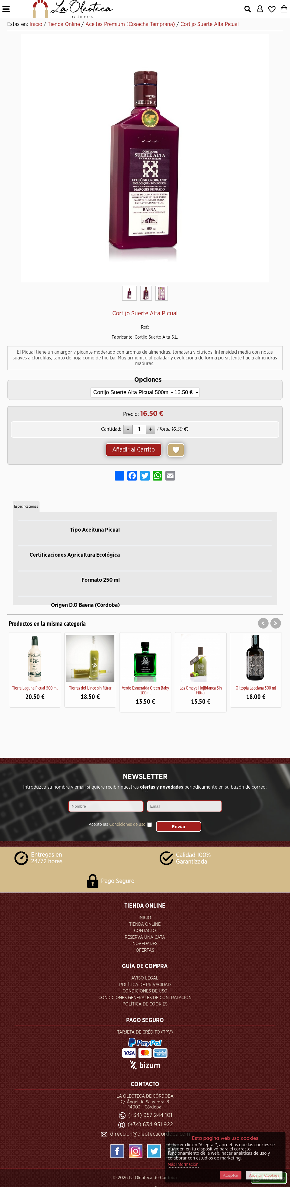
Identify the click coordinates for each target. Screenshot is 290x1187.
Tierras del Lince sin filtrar (90, 688)
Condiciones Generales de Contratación (145, 998)
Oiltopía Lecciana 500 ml (256, 688)
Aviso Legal (144, 978)
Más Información (183, 1165)
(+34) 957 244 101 (150, 1115)
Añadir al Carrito (133, 450)
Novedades (145, 943)
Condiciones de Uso (145, 991)
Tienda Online (145, 924)
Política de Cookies (145, 1004)
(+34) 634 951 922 (150, 1124)
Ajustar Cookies (264, 1175)
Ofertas (145, 950)
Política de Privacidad (145, 985)
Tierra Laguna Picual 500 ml (35, 688)
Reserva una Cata (145, 937)
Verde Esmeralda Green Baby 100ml (145, 690)
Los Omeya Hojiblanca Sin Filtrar (201, 690)
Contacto (145, 930)
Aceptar (230, 1175)
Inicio (145, 917)
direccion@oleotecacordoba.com (150, 1134)
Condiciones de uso (127, 824)
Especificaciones (26, 506)
